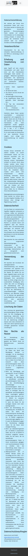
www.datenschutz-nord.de (11, 537)
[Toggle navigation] (20, 3)
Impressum (14, 550)
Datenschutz (14, 553)
